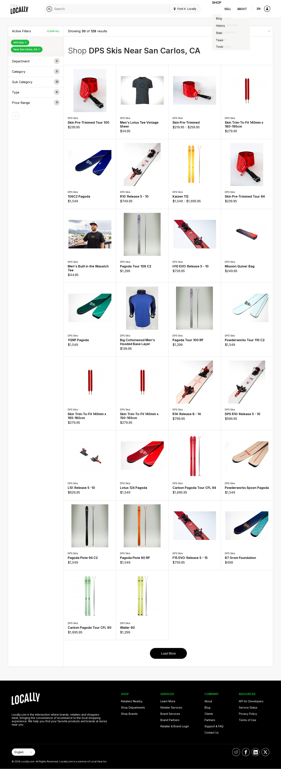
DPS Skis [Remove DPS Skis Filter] (20, 42)
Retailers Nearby (131, 701)
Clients (209, 713)
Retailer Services (171, 707)
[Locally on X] (265, 752)
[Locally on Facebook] (246, 752)
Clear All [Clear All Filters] (53, 31)
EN (259, 8)
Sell (227, 9)
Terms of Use (247, 720)
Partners (210, 720)
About (242, 9)
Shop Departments (133, 707)
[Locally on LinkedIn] (256, 752)
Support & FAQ (214, 726)
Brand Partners (170, 720)
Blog (207, 707)
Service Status (248, 707)
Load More (168, 653)
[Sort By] (249, 31)
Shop (214, 9)
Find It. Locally (179, 8)
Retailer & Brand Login (174, 726)
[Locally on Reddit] (236, 752)
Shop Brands (129, 713)
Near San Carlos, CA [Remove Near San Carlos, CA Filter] (26, 49)
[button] (36, 61)
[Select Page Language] (23, 752)
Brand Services (170, 713)
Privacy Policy (248, 713)
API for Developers (251, 701)
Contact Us (212, 732)
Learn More (167, 701)
